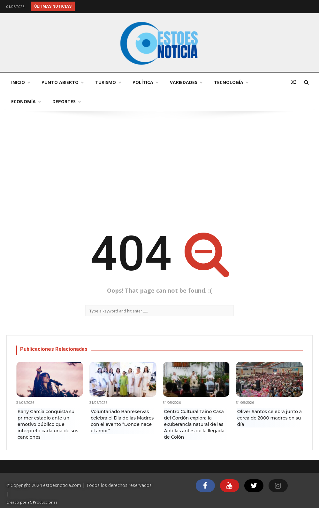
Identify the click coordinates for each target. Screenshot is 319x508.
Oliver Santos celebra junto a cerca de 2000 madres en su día (269, 418)
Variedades (186, 82)
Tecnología (231, 82)
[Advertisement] (159, 168)
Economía (26, 101)
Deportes (66, 101)
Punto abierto (62, 82)
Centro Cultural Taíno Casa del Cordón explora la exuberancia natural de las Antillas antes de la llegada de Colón (194, 424)
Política (145, 82)
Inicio (20, 82)
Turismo (108, 82)
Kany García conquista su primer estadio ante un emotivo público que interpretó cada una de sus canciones (48, 424)
